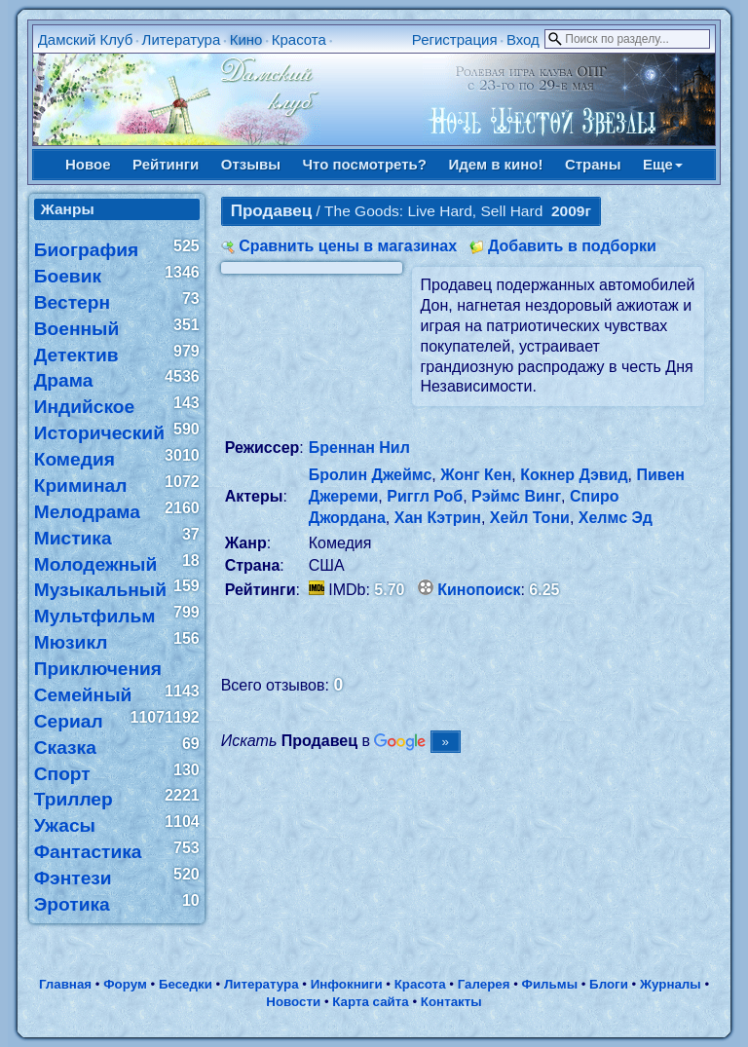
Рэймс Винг (516, 496)
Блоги (608, 984)
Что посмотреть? (365, 164)
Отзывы (250, 164)
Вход (523, 39)
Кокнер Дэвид (573, 475)
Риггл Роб (425, 496)
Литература (181, 39)
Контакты (451, 1001)
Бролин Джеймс (370, 475)
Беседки (185, 984)
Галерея (484, 984)
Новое (88, 164)
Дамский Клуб (85, 39)
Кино (246, 39)
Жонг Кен (475, 475)
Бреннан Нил (359, 447)
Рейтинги (165, 164)
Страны (593, 164)
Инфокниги (347, 984)
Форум (125, 984)
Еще (663, 164)
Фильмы (550, 984)
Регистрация (455, 39)
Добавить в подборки (572, 246)
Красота (299, 39)
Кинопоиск (478, 589)
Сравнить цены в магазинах (348, 246)
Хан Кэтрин (437, 517)
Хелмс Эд (616, 517)
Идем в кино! (495, 164)
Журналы (670, 984)
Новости (293, 1001)
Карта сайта (370, 1001)
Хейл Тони (530, 517)
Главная (65, 984)
